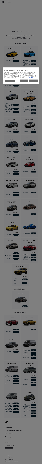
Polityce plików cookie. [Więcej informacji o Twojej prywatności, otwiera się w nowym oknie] (31, 77)
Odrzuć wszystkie (24, 80)
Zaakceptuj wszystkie (33, 80)
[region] (21, 75)
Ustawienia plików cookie (10, 80)
